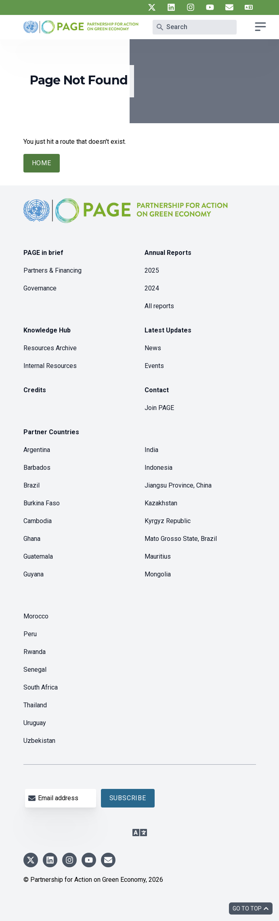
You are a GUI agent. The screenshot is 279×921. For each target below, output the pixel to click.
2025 (152, 270)
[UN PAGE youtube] (210, 7)
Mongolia (158, 574)
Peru (30, 634)
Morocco (35, 616)
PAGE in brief (43, 253)
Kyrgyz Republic (168, 521)
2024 (152, 288)
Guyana (33, 574)
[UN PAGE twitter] (152, 7)
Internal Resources (50, 366)
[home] (126, 217)
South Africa (40, 687)
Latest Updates (168, 330)
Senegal (34, 669)
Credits (34, 390)
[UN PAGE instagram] (190, 7)
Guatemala (38, 556)
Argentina (36, 450)
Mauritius (158, 556)
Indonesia (158, 467)
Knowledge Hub (47, 330)
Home (41, 163)
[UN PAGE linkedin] (171, 7)
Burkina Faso (41, 503)
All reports (159, 306)
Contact (157, 390)
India (151, 450)
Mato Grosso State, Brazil (181, 539)
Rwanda (34, 652)
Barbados (36, 467)
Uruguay (34, 723)
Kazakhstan (161, 503)
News (153, 348)
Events (154, 366)
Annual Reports (168, 253)
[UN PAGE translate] (248, 7)
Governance (40, 288)
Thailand (35, 705)
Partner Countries (51, 432)
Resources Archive (50, 348)
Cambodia (37, 521)
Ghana (31, 539)
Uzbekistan (39, 740)
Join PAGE (159, 408)
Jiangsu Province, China (178, 485)
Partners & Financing (52, 270)
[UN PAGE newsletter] (229, 7)
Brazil (31, 485)
